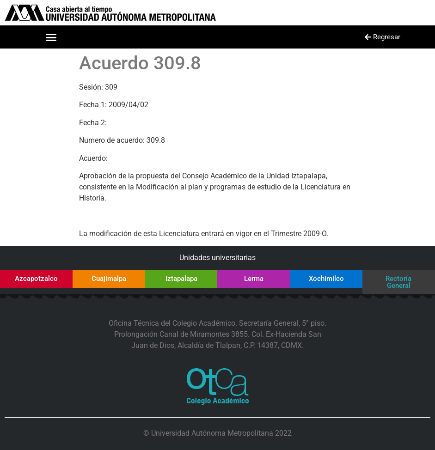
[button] (51, 37)
